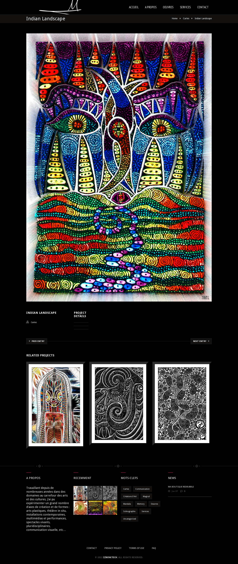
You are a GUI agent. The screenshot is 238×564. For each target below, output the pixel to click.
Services (185, 7)
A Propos (151, 7)
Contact (203, 7)
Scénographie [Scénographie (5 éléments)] (129, 511)
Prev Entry (37, 341)
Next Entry (201, 341)
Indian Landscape (203, 18)
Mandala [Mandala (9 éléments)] (127, 504)
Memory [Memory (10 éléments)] (141, 504)
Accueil (134, 7)
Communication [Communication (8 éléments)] (142, 489)
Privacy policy (112, 548)
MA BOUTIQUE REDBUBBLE (181, 487)
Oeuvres (168, 7)
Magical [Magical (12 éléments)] (146, 496)
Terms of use (136, 548)
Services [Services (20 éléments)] (145, 511)
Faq (154, 548)
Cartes (186, 18)
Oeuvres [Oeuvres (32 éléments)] (154, 504)
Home (174, 18)
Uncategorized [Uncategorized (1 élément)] (129, 519)
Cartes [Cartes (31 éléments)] (126, 489)
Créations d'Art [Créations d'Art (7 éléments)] (130, 496)
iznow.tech (110, 557)
